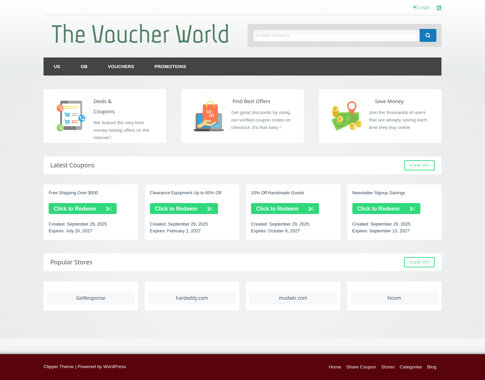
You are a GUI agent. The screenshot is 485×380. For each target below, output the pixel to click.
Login (421, 7)
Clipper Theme (59, 366)
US (57, 66)
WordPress (114, 366)
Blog (431, 366)
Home (335, 366)
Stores (388, 366)
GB (84, 66)
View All (419, 165)
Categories (411, 366)
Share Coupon (361, 366)
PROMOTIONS (170, 66)
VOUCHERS (121, 66)
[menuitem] (57, 66)
